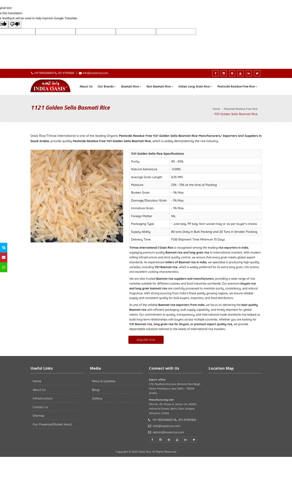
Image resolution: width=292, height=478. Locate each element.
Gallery (97, 398)
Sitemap (38, 416)
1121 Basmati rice (140, 324)
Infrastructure (42, 398)
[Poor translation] (14, 25)
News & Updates (104, 381)
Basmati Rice (131, 86)
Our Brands (107, 86)
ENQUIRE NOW (146, 339)
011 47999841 (66, 73)
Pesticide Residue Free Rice (237, 86)
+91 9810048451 (44, 73)
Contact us (40, 407)
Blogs (96, 390)
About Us (86, 86)
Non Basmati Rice (160, 86)
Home (216, 108)
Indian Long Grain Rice (195, 86)
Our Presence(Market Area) (52, 424)
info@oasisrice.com (95, 73)
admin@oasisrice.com (168, 432)
